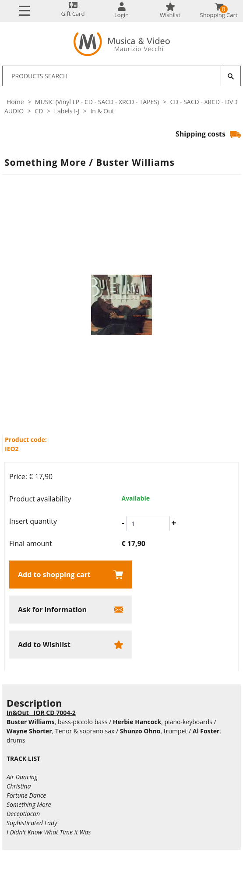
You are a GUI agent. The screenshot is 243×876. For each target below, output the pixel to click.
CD (39, 111)
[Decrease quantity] (123, 522)
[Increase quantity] (173, 522)
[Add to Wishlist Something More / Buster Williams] (70, 645)
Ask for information (52, 609)
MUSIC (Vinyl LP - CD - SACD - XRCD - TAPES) (97, 102)
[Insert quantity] (148, 523)
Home (15, 102)
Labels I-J (67, 111)
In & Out (102, 111)
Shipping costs (208, 134)
